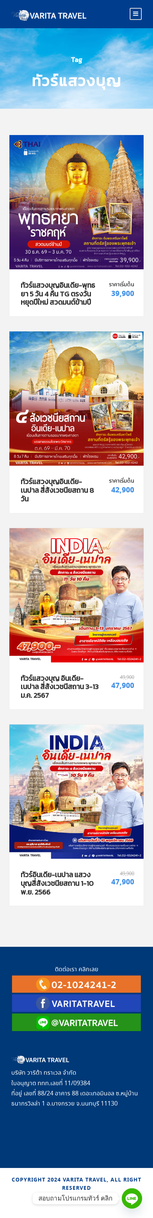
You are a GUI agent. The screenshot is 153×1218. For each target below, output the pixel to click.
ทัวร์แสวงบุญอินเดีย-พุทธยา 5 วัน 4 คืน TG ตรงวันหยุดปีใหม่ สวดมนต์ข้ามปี (58, 294)
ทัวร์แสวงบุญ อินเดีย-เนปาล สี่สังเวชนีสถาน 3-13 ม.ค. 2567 (59, 687)
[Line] (132, 1198)
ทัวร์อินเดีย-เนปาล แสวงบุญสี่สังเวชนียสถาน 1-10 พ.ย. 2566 (57, 883)
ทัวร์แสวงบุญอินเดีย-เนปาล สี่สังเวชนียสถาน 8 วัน (57, 490)
